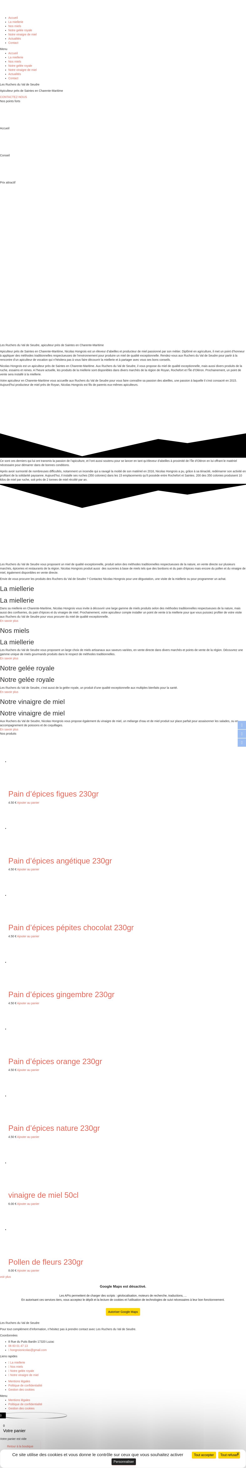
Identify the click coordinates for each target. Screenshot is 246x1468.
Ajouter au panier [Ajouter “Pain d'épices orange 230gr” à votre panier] (28, 1070)
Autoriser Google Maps (123, 1311)
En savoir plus (9, 620)
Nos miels (14, 26)
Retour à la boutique (20, 1446)
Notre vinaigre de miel (22, 34)
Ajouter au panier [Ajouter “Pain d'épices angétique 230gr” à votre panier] (28, 869)
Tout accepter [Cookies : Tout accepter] (204, 1455)
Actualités (14, 38)
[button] (123, 49)
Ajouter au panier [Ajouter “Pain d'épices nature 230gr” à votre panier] (28, 1137)
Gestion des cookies (21, 1389)
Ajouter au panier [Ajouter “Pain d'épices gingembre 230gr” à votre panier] (28, 1003)
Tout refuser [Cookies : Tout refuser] (229, 1455)
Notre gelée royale (20, 30)
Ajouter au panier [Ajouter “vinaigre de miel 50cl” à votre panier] (28, 1203)
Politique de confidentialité (25, 1385)
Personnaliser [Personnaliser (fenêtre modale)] (124, 1461)
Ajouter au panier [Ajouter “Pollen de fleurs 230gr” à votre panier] (28, 1270)
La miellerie (15, 22)
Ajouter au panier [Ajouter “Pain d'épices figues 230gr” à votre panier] (28, 802)
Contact (13, 42)
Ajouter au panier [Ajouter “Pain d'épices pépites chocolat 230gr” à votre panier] (28, 936)
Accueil (13, 17)
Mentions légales (19, 1381)
